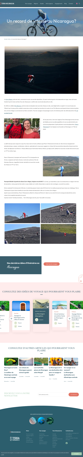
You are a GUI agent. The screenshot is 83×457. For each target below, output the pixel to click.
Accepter (78, 454)
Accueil (5, 39)
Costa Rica (55, 436)
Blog (66, 4)
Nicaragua (55, 443)
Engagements (59, 4)
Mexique (54, 441)
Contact (71, 4)
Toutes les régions (30, 435)
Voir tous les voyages (51, 264)
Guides (42, 4)
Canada (54, 433)
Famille (40, 438)
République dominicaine (58, 438)
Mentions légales (29, 441)
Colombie (55, 435)
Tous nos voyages (29, 433)
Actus (9, 39)
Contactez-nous (29, 440)
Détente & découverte (44, 435)
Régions (36, 4)
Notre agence (49, 4)
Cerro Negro (9, 99)
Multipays (41, 440)
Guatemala (55, 440)
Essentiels (41, 436)
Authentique (41, 433)
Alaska (54, 446)
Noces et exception (43, 441)
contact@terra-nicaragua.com (72, 432)
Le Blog (27, 436)
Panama (54, 444)
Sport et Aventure (43, 443)
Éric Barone (18, 106)
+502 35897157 (69, 434)
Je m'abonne (74, 394)
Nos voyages (28, 4)
